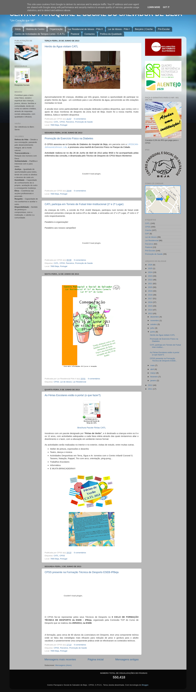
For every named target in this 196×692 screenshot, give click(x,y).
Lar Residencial (79, 382)
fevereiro (154, 377)
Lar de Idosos (66, 382)
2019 (150, 291)
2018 (150, 295)
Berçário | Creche (144, 29)
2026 (150, 265)
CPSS (62, 122)
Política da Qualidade (111, 34)
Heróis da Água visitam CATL (61, 46)
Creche (148, 230)
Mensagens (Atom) (63, 665)
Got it (166, 7)
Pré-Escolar (164, 29)
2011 (150, 389)
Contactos (89, 34)
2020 (150, 287)
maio (152, 365)
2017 (150, 298)
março (153, 373)
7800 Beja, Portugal (58, 125)
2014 (150, 310)
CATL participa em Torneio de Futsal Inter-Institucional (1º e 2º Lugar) (84, 204)
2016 (150, 302)
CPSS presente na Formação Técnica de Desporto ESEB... (163, 359)
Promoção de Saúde (84, 122)
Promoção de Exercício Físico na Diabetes (69, 138)
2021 (150, 283)
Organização (56, 29)
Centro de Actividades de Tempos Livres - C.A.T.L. (40, 34)
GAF (147, 234)
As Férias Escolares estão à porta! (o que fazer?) (73, 395)
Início (18, 29)
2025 (150, 268)
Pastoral (75, 34)
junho (153, 332)
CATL (56, 122)
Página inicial (96, 659)
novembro (154, 320)
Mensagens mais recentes (60, 659)
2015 (150, 306)
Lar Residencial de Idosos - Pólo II (85, 29)
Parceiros (70, 122)
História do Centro (35, 29)
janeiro (153, 380)
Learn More (153, 7)
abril (152, 369)
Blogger (145, 685)
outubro (153, 324)
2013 (150, 313)
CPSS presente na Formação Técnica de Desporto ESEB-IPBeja (82, 572)
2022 (150, 280)
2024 (150, 272)
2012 (150, 385)
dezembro (154, 317)
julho (152, 328)
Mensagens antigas (127, 659)
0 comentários (80, 119)
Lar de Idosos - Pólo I (119, 29)
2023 (150, 276)
